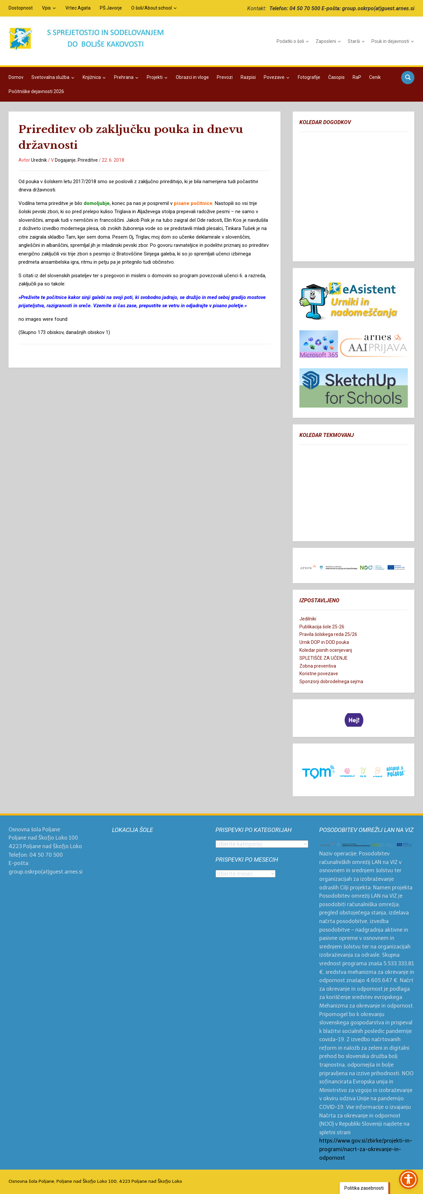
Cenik (375, 77)
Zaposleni (326, 41)
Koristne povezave (318, 673)
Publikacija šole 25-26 (321, 626)
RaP (357, 77)
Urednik (39, 160)
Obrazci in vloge (192, 77)
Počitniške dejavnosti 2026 (36, 91)
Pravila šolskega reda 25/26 (328, 634)
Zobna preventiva (317, 666)
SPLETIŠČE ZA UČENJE (323, 658)
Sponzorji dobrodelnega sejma (331, 681)
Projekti (155, 77)
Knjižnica (92, 77)
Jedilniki (307, 618)
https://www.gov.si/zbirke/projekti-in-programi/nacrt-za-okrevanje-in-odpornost (365, 1149)
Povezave (274, 77)
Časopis (336, 77)
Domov (16, 77)
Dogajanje (65, 160)
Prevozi (225, 77)
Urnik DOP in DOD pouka (324, 642)
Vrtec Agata (78, 8)
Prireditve (88, 160)
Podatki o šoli (290, 41)
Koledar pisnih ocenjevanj (325, 650)
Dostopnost (21, 8)
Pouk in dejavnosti (390, 41)
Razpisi (248, 77)
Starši (354, 41)
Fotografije (309, 77)
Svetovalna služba (50, 77)
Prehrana (124, 77)
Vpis (46, 8)
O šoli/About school (151, 8)
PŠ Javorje (111, 8)
